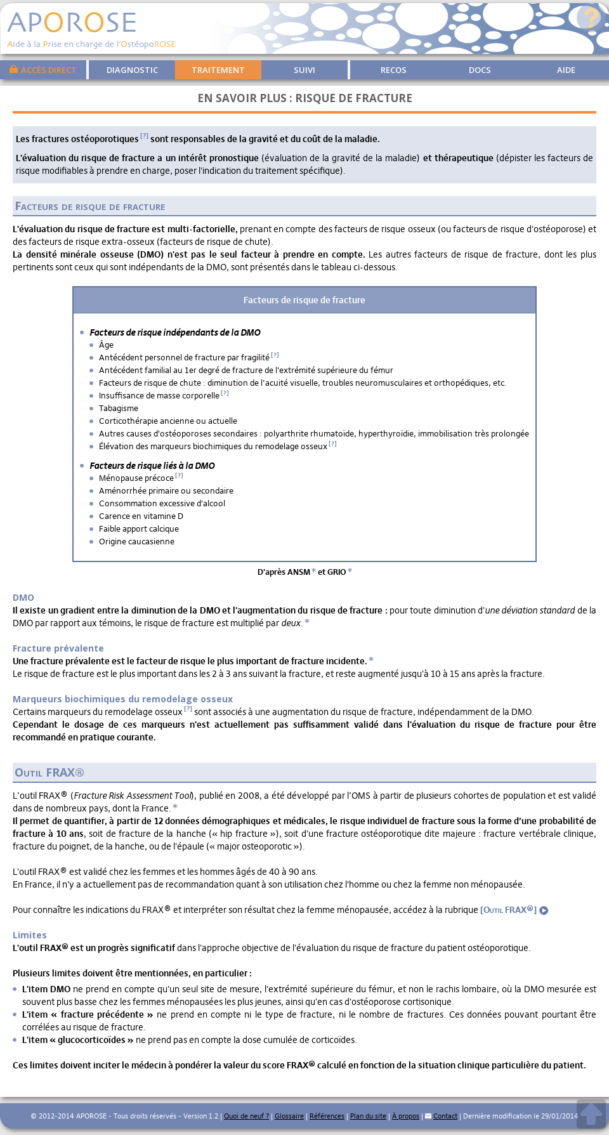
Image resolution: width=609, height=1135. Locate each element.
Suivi (304, 69)
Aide (566, 69)
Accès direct (43, 69)
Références (327, 1116)
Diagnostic (132, 69)
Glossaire (289, 1116)
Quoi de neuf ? (246, 1116)
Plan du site (368, 1116)
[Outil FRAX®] (514, 909)
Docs (480, 69)
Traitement (218, 69)
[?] (144, 135)
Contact (445, 1116)
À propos (405, 1116)
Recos (394, 69)
